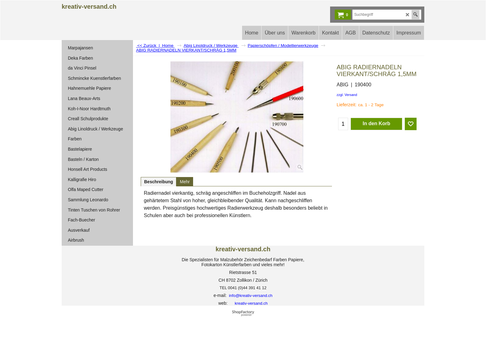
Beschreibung (158, 181)
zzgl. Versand (347, 95)
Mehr (185, 181)
